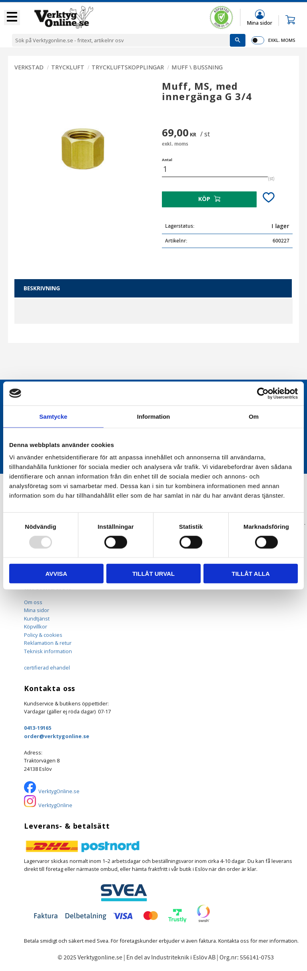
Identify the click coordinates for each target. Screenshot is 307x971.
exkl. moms (281, 40)
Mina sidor (36, 610)
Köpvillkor (35, 626)
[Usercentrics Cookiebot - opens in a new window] (263, 393)
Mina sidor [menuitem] (259, 22)
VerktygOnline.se (59, 791)
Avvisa (56, 573)
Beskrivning (42, 288)
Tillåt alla (251, 573)
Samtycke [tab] (53, 416)
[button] (12, 17)
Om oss (33, 602)
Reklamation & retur (48, 642)
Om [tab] (254, 416)
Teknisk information (48, 651)
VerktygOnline (55, 805)
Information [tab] (153, 416)
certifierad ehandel (47, 667)
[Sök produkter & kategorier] (121, 40)
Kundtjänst (37, 618)
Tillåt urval (153, 573)
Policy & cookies (43, 634)
